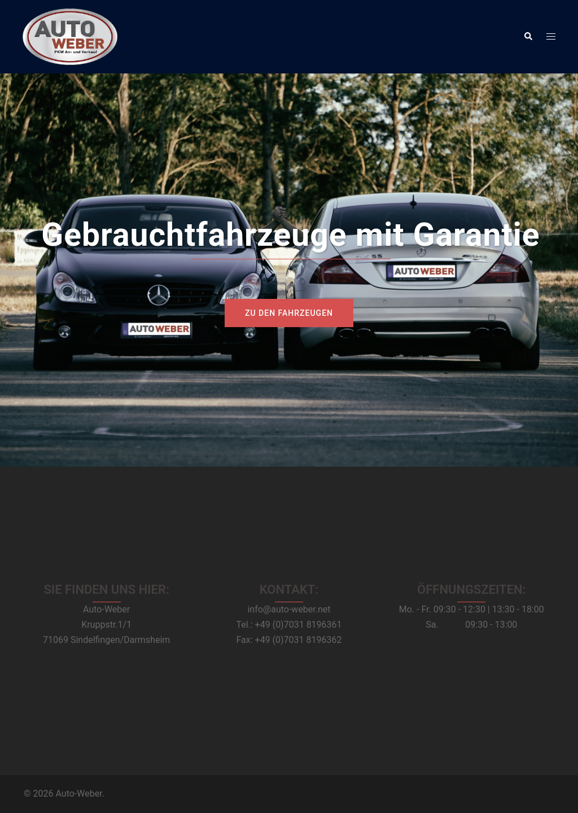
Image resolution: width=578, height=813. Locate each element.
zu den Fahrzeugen (289, 313)
